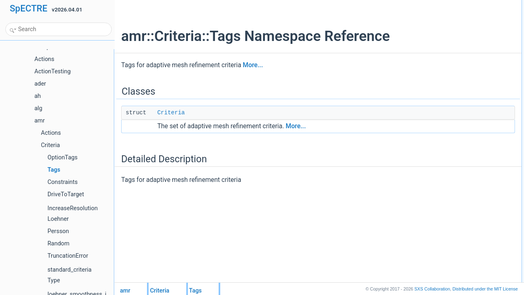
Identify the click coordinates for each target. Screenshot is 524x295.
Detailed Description (443, 22)
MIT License (485, 288)
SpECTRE (28, 8)
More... (253, 65)
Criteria (171, 112)
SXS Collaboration (432, 288)
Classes (430, 4)
